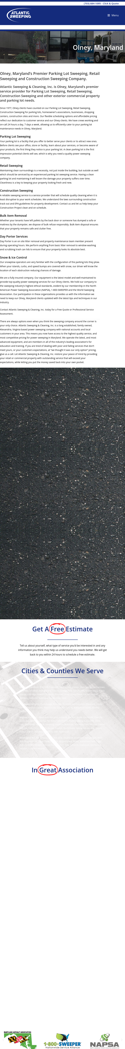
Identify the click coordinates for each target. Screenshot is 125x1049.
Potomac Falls (26, 728)
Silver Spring (85, 687)
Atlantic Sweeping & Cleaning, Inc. (26, 309)
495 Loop (58, 737)
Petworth (74, 745)
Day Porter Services (14, 236)
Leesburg (49, 724)
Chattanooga (46, 704)
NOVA (50, 731)
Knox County (50, 707)
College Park (66, 690)
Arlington (53, 717)
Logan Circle (43, 741)
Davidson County (65, 707)
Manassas (69, 724)
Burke (79, 717)
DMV (64, 698)
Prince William (40, 728)
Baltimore (43, 698)
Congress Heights (36, 748)
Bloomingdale (65, 741)
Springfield (81, 728)
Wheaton (33, 690)
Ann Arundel (55, 698)
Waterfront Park (87, 741)
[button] (3, 1040)
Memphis (34, 704)
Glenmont (34, 687)
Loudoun (59, 724)
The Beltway (41, 737)
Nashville (66, 704)
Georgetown (90, 737)
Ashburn (63, 717)
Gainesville (89, 720)
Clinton (75, 687)
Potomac (59, 694)
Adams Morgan (35, 745)
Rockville (50, 694)
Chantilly (98, 717)
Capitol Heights (90, 694)
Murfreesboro (78, 704)
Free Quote (63, 309)
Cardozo (54, 741)
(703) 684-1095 (92, 3)
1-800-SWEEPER (59, 289)
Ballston (72, 717)
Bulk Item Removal (13, 216)
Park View (64, 745)
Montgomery (45, 690)
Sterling (90, 728)
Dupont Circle (30, 741)
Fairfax (43, 720)
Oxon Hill (44, 687)
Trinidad (23, 748)
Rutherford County (82, 707)
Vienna (30, 731)
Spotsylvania (69, 728)
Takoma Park (65, 687)
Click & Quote (111, 3)
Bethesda (24, 698)
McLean (93, 724)
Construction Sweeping (16, 190)
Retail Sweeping (11, 166)
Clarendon (24, 720)
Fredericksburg (76, 720)
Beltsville (33, 698)
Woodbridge (40, 731)
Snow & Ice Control (13, 257)
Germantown (98, 687)
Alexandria (44, 717)
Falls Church (62, 720)
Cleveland (90, 704)
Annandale (32, 717)
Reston (51, 728)
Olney (66, 694)
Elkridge (32, 694)
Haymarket (30, 724)
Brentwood (95, 745)
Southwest (79, 737)
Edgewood (84, 745)
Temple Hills (78, 690)
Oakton (101, 724)
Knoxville (57, 704)
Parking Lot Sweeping (15, 136)
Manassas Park (82, 724)
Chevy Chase (76, 694)
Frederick (53, 687)
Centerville (88, 717)
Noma (76, 741)
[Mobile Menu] (113, 15)
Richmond (64, 731)
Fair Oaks (51, 720)
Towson (55, 690)
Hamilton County (35, 707)
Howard (40, 694)
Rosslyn (58, 728)
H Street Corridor (51, 745)
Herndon (40, 724)
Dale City (34, 720)
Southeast (68, 737)
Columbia (24, 690)
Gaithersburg (91, 690)
